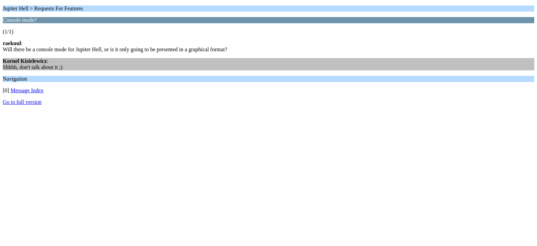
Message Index (27, 90)
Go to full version (22, 102)
